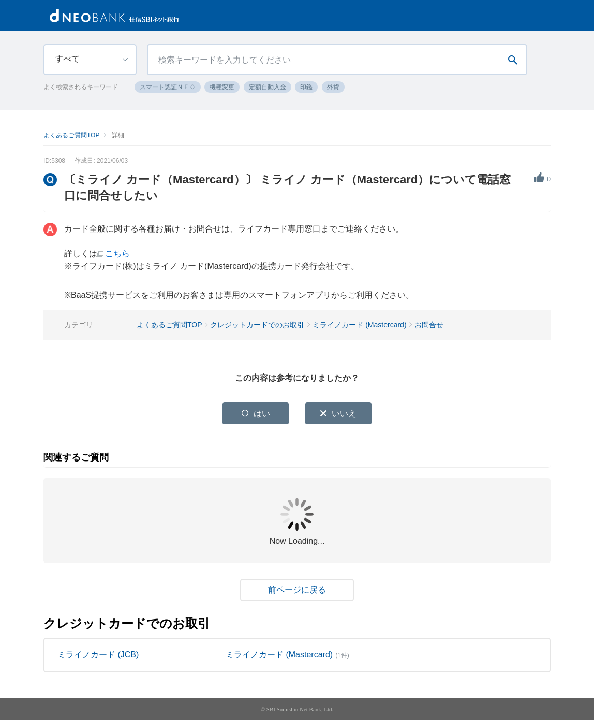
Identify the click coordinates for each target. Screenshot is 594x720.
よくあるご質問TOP (71, 135)
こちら (117, 253)
